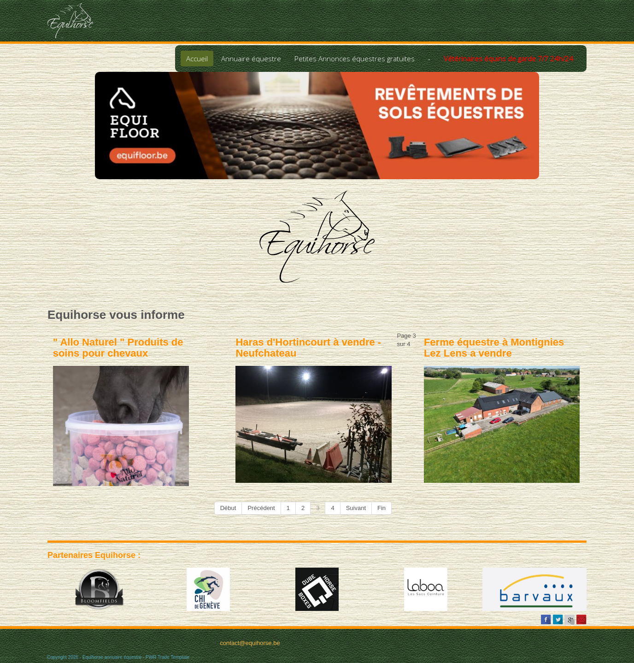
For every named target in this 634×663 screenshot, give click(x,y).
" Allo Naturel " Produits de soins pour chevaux (118, 347)
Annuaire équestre (251, 58)
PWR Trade (158, 657)
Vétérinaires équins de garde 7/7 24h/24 (508, 58)
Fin (381, 508)
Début (228, 508)
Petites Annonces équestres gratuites (354, 58)
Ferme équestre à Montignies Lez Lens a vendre (494, 347)
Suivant (356, 508)
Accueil (197, 58)
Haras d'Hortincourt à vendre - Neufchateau (308, 347)
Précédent (261, 508)
